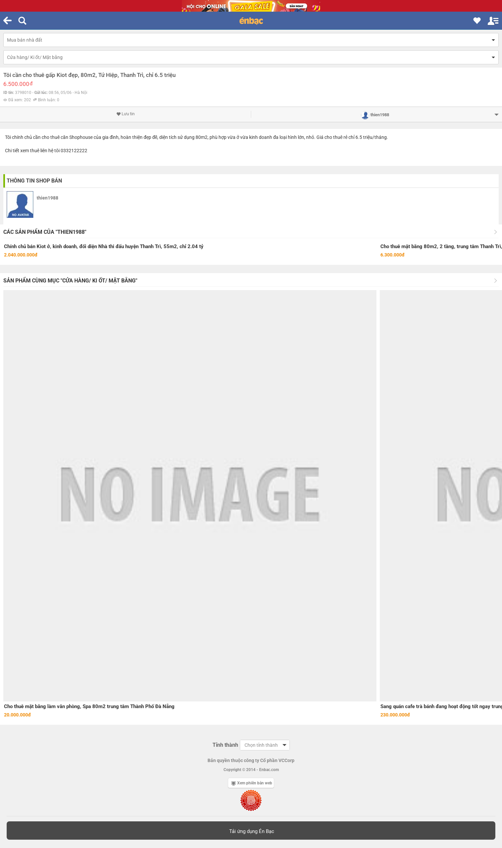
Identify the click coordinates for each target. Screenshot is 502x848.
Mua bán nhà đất (24, 40)
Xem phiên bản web (252, 783)
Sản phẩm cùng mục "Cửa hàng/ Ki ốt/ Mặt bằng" (70, 280)
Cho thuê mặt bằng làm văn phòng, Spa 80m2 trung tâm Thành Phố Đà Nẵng (89, 706)
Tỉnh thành (225, 745)
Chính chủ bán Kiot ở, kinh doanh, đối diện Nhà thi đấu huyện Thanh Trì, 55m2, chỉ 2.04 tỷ (104, 246)
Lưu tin (125, 114)
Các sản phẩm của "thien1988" (44, 232)
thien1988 (47, 198)
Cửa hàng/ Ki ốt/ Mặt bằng (35, 57)
